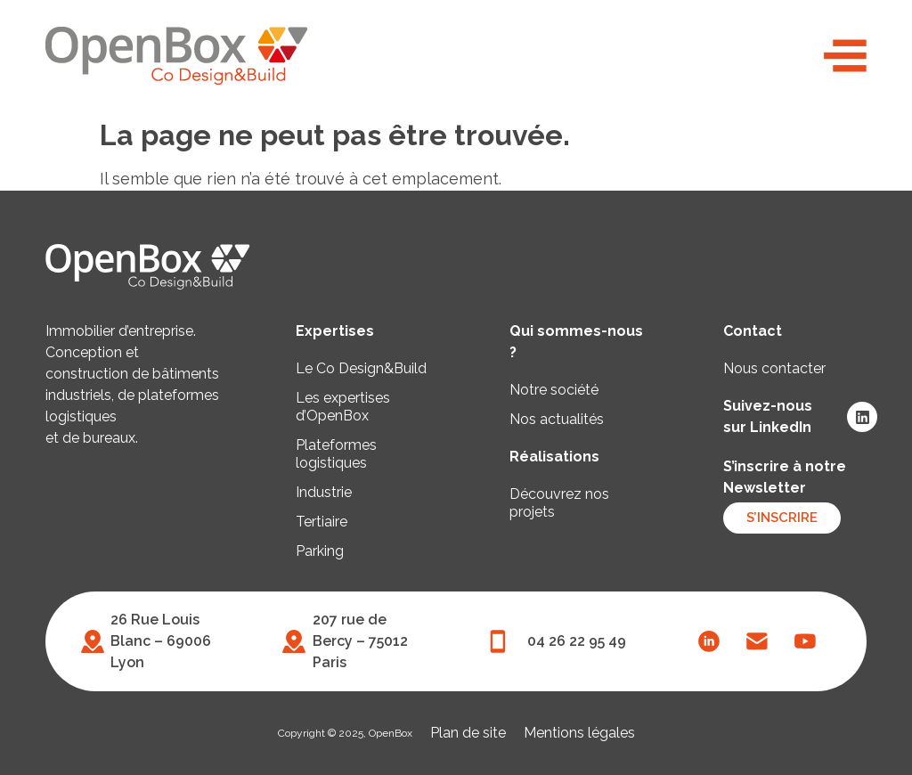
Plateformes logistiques (336, 453)
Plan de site (468, 732)
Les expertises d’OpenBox (343, 406)
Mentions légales (579, 732)
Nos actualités (556, 419)
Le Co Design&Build (361, 368)
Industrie (324, 492)
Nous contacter (774, 368)
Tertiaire (321, 521)
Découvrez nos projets (559, 502)
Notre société (553, 389)
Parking (320, 550)
